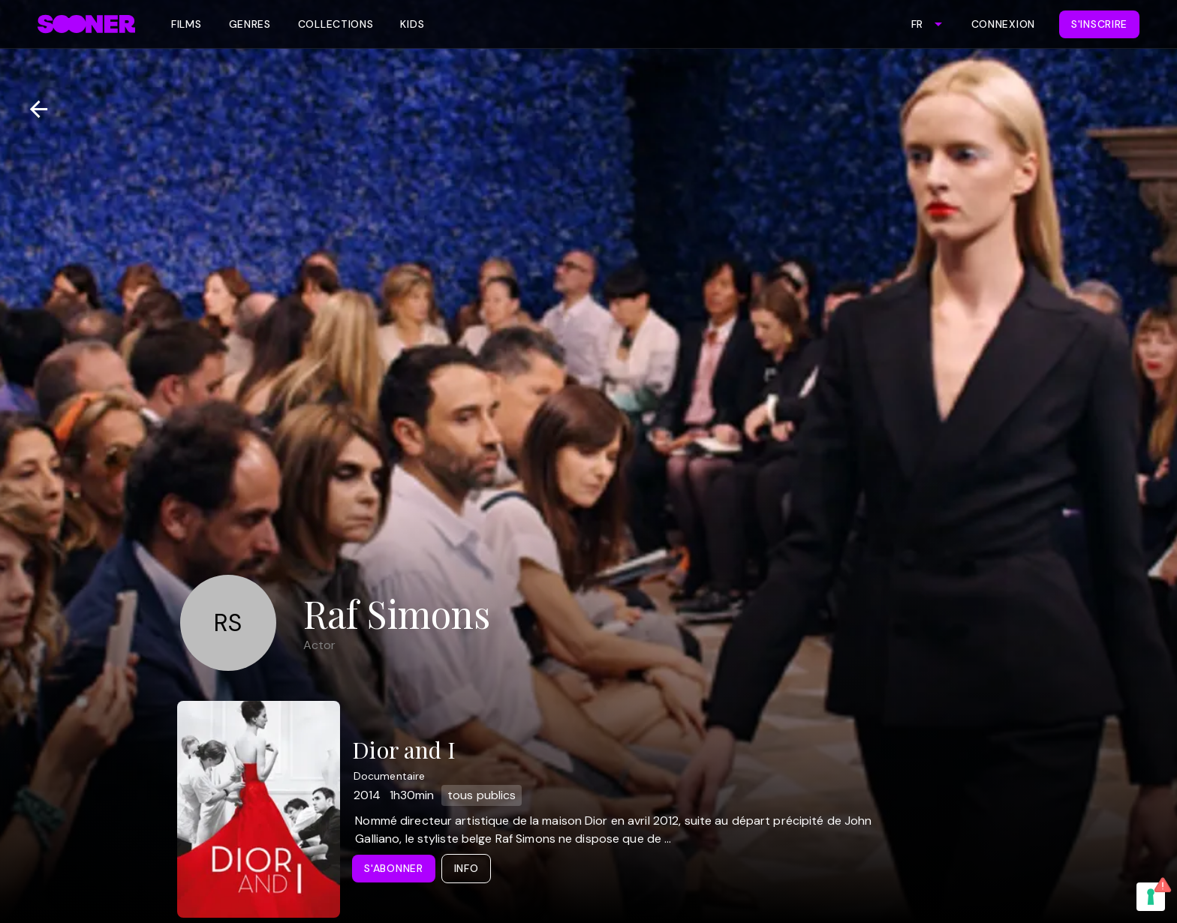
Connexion (1003, 24)
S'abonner (393, 868)
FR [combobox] (917, 24)
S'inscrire (1099, 24)
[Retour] (33, 109)
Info (466, 868)
